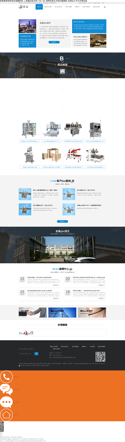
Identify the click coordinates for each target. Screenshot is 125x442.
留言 (103, 2)
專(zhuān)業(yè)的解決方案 (80, 38)
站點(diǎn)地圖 (45, 365)
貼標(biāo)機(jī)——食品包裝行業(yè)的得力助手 (86, 290)
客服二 (1, 435)
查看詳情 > (56, 285)
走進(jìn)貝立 (45, 23)
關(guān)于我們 (48, 6)
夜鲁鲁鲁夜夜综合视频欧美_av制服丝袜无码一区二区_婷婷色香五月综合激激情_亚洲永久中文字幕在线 (21, 439)
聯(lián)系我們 (86, 6)
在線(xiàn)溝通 (97, 2)
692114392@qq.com (57, 355)
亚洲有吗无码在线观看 (31, 441)
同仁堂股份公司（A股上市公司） (86, 190)
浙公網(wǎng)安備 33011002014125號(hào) (31, 365)
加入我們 (92, 346)
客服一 (1, 433)
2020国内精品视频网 (9, 441)
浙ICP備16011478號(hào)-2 (99, 363)
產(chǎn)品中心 (58, 6)
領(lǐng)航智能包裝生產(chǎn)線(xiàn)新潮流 (39, 290)
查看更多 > (54, 42)
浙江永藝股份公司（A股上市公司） (43, 205)
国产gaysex (2, 441)
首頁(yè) (39, 6)
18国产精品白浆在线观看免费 (20, 441)
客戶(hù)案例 (69, 6)
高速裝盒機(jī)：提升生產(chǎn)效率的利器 (39, 277)
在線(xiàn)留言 (96, 6)
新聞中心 (77, 6)
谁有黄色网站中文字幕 (41, 441)
